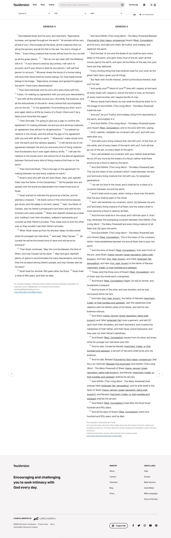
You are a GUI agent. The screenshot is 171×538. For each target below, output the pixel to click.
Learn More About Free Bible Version (28, 292)
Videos (51, 5)
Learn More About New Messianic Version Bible (104, 436)
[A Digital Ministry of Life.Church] (85, 517)
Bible (35, 5)
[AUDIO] (128, 14)
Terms (52, 524)
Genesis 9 (35, 13)
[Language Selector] (144, 4)
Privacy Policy (43, 524)
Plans (43, 5)
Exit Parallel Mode (146, 15)
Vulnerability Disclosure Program (25, 527)
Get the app (133, 5)
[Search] (88, 5)
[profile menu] (153, 4)
